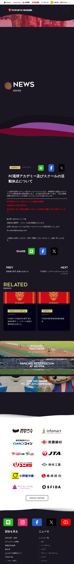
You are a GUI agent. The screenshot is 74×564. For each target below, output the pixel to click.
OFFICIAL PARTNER (37, 498)
